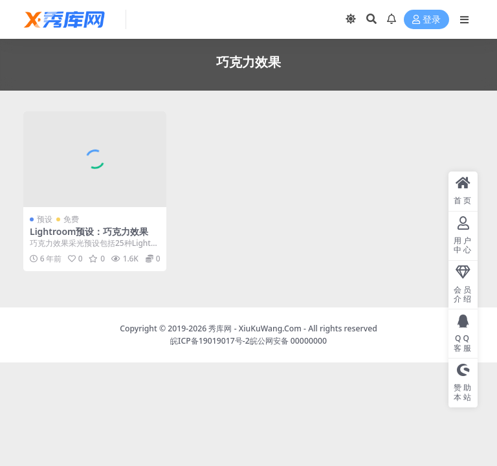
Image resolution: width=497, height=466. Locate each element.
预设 (44, 219)
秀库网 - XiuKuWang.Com (256, 328)
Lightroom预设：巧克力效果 (89, 231)
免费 (71, 219)
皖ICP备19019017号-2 (210, 340)
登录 (426, 20)
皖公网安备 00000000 (288, 340)
